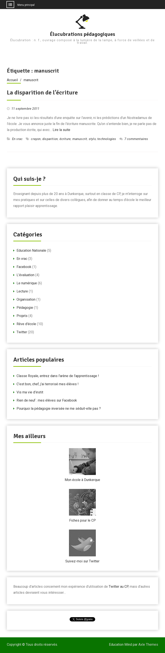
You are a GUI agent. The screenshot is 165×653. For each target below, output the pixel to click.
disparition (50, 139)
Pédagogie (25, 308)
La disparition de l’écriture (42, 92)
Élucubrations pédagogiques (82, 34)
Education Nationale (31, 250)
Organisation (26, 299)
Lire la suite (61, 130)
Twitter (22, 332)
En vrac (17, 139)
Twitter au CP (118, 587)
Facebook (24, 267)
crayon (36, 139)
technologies (106, 139)
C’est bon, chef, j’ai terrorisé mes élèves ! (48, 384)
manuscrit (79, 139)
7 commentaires (136, 139)
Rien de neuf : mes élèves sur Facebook (47, 400)
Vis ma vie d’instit (30, 392)
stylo (92, 139)
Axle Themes (148, 644)
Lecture (22, 291)
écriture (65, 139)
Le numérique (27, 283)
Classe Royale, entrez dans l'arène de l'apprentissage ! (58, 376)
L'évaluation (25, 275)
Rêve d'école (26, 324)
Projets (22, 316)
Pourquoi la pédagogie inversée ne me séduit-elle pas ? (59, 408)
